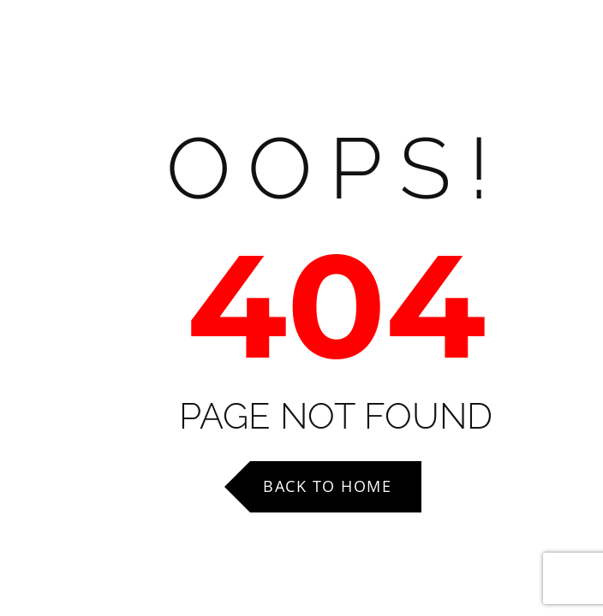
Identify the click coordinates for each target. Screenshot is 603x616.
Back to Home (327, 486)
